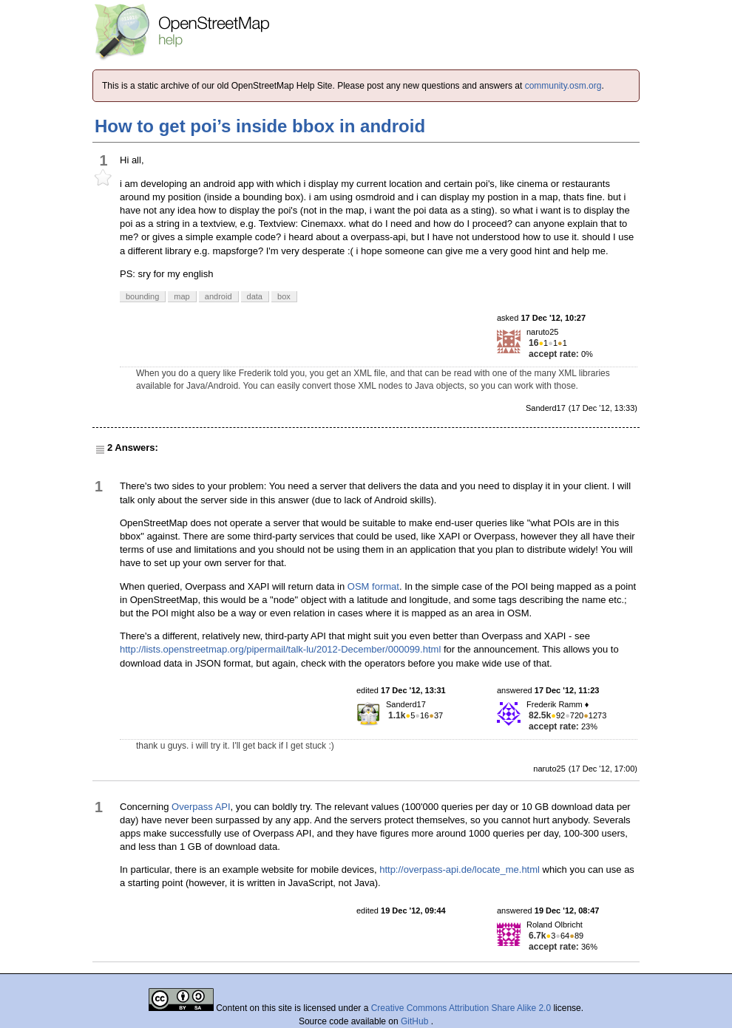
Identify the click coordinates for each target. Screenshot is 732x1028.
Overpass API (201, 806)
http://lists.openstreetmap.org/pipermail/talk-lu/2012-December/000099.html (280, 649)
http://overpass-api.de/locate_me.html (459, 869)
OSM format (373, 586)
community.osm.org (563, 86)
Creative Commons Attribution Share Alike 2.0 (461, 1008)
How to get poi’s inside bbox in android (260, 126)
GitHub (416, 1021)
